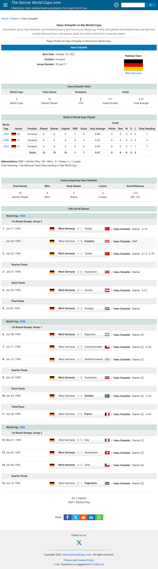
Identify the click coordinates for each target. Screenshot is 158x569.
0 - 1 (79, 483)
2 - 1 (79, 452)
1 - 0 (79, 377)
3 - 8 (79, 241)
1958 (6, 140)
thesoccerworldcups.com (77, 554)
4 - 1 (79, 228)
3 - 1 (79, 334)
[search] (133, 8)
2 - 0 (79, 271)
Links (57, 564)
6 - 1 (79, 290)
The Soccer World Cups (37, 5)
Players (15, 18)
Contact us (98, 564)
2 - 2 (79, 346)
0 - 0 (79, 439)
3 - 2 (79, 308)
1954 (81, 103)
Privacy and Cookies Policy (79, 560)
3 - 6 (79, 413)
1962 (6, 146)
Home (4, 18)
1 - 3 (79, 395)
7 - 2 (79, 253)
